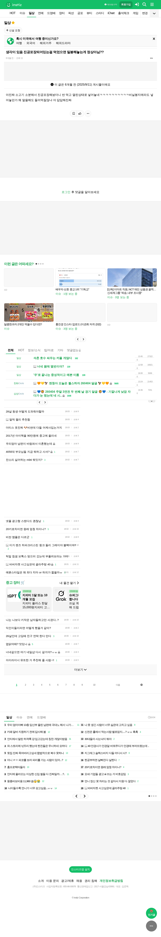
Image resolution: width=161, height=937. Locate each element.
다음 (118, 685)
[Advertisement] (80, 830)
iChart (111, 13)
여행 (19, 43)
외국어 (30, 43)
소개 (41, 880)
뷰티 (89, 13)
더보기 (80, 669)
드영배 (51, 13)
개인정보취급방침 (111, 880)
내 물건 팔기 (69, 583)
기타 (60, 350)
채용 (79, 880)
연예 (40, 13)
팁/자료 (49, 350)
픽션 (71, 13)
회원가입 (126, 4)
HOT (12, 13)
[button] (77, 339)
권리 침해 (91, 880)
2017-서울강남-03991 (104, 886)
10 (94, 685)
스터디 (100, 13)
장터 (62, 13)
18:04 (151, 717)
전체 (11, 350)
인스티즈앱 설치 (80, 869)
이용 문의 (52, 880)
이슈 (22, 13)
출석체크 (123, 13)
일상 (31, 13)
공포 (80, 13)
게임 (135, 13)
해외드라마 (63, 43)
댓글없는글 (74, 350)
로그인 (66, 192)
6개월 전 (9, 58)
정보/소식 (34, 350)
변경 (145, 13)
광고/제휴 (67, 880)
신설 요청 (13, 30)
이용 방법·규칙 (111, 4)
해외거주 (46, 43)
